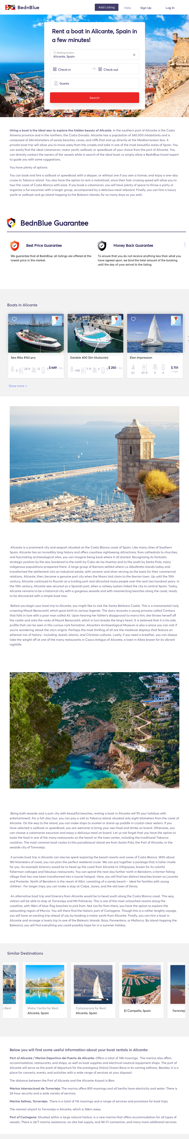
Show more (18, 386)
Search (94, 97)
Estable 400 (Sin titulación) (88, 357)
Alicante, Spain (28, 1010)
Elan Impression (140, 357)
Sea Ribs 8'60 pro (21, 357)
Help (127, 8)
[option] (54, 255)
